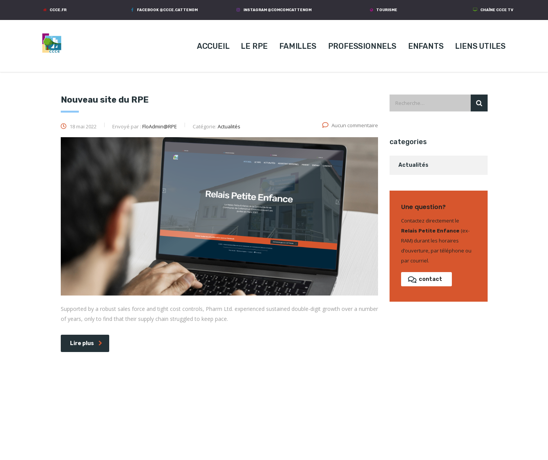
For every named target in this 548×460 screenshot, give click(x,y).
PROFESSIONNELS (362, 46)
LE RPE (254, 46)
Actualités (413, 165)
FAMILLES (297, 46)
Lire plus (86, 343)
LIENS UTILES (480, 46)
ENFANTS (426, 46)
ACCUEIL (213, 46)
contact (425, 279)
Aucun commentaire (350, 125)
